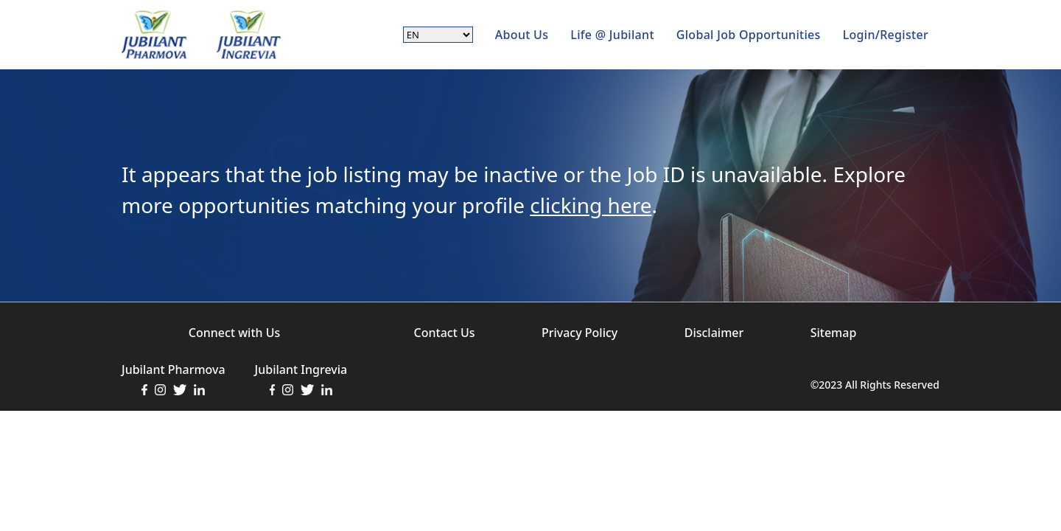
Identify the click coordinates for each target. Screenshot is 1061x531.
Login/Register (885, 35)
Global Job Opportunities (748, 35)
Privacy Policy (579, 332)
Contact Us (444, 332)
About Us (521, 35)
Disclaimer (714, 332)
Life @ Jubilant (612, 35)
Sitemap (833, 332)
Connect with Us (234, 332)
